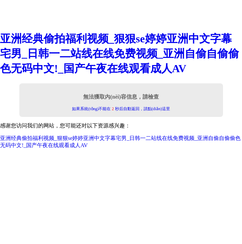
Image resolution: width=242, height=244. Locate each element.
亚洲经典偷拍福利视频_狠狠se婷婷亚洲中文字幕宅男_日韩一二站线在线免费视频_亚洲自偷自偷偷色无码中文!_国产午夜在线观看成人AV (119, 54)
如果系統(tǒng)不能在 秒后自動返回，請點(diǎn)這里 (121, 108)
